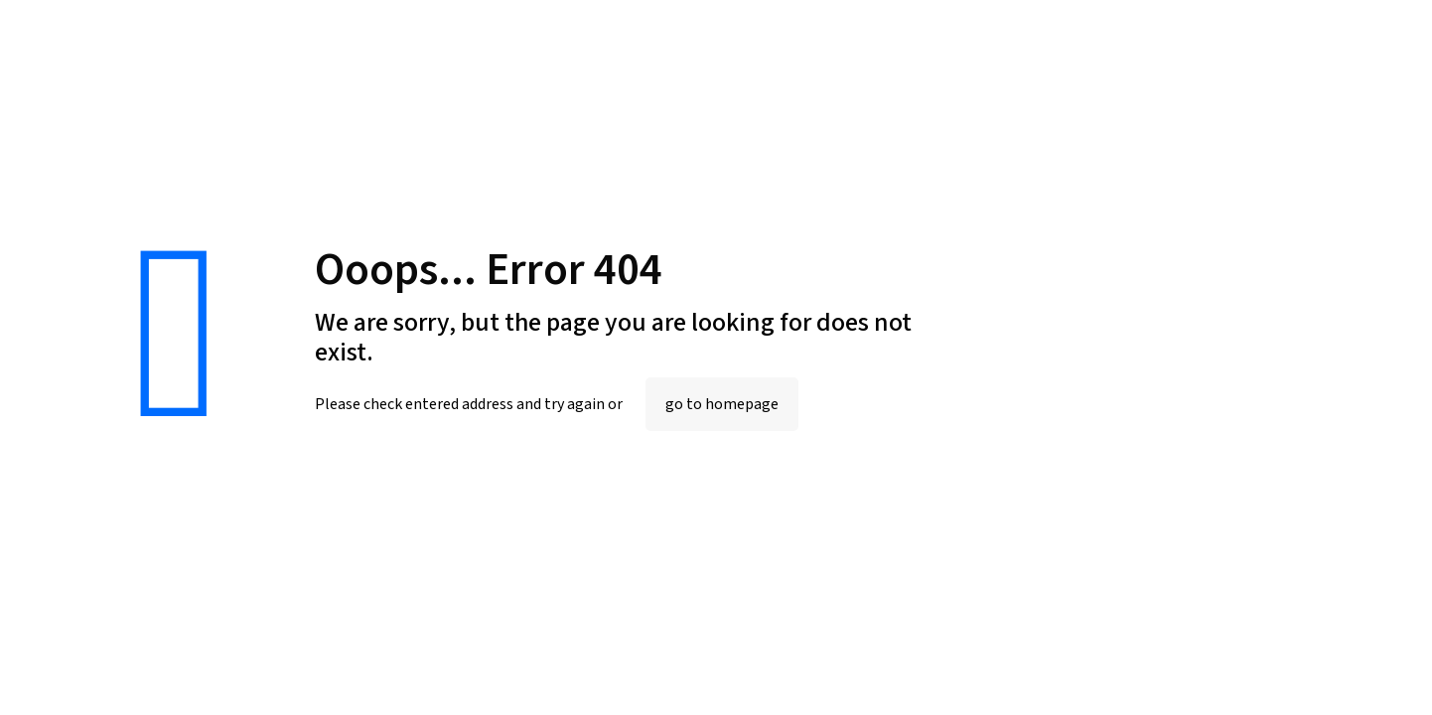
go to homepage (722, 404)
